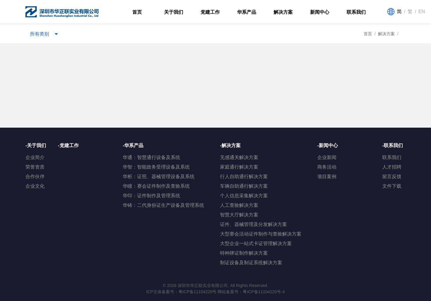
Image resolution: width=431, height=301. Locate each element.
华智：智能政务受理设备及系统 (156, 166)
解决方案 (283, 12)
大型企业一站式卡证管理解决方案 (256, 243)
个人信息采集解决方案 (244, 195)
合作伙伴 (35, 176)
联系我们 (356, 12)
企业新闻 (326, 157)
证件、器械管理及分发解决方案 (253, 224)
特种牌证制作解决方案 (244, 253)
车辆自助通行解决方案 (244, 186)
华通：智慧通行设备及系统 (151, 157)
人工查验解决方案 (239, 205)
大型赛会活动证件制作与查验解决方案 (260, 233)
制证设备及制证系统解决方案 (251, 262)
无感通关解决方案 (239, 157)
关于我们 (173, 12)
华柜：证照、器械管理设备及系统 (159, 176)
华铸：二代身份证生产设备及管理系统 (163, 205)
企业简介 (35, 157)
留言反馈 (391, 176)
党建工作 (210, 12)
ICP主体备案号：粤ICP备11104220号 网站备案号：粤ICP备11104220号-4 (215, 291)
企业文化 (35, 186)
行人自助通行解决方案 (244, 176)
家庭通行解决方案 (239, 166)
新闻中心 (319, 12)
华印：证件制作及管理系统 (151, 195)
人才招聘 (391, 166)
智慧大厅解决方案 (239, 214)
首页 (137, 12)
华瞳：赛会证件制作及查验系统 (156, 186)
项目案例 (326, 176)
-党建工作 (68, 145)
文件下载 (391, 186)
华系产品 (246, 12)
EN (421, 11)
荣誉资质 (35, 166)
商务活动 (326, 166)
